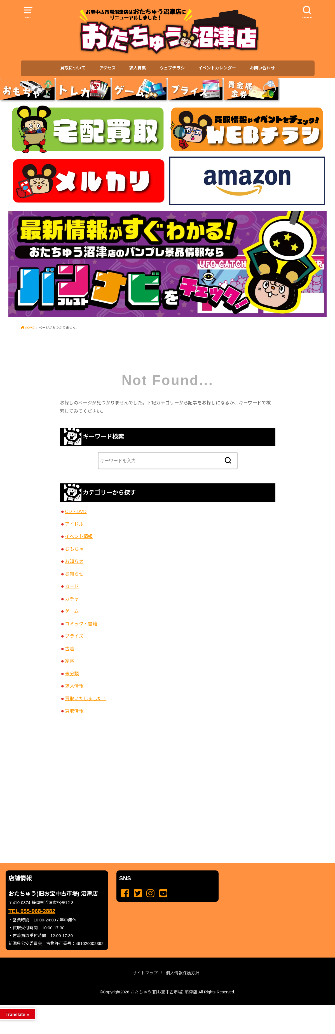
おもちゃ (74, 548)
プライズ (74, 636)
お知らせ (74, 561)
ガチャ (72, 598)
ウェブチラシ (172, 68)
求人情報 (74, 685)
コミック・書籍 (81, 623)
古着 (69, 648)
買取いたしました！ (85, 698)
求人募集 (137, 68)
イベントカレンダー (217, 68)
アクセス (107, 68)
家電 (69, 660)
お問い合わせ (262, 68)
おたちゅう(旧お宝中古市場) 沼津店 (163, 992)
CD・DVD (75, 511)
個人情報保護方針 (183, 973)
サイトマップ (145, 973)
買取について (72, 68)
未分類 (72, 673)
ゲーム (72, 611)
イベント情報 (78, 536)
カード (72, 586)
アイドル (74, 524)
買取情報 (74, 710)
